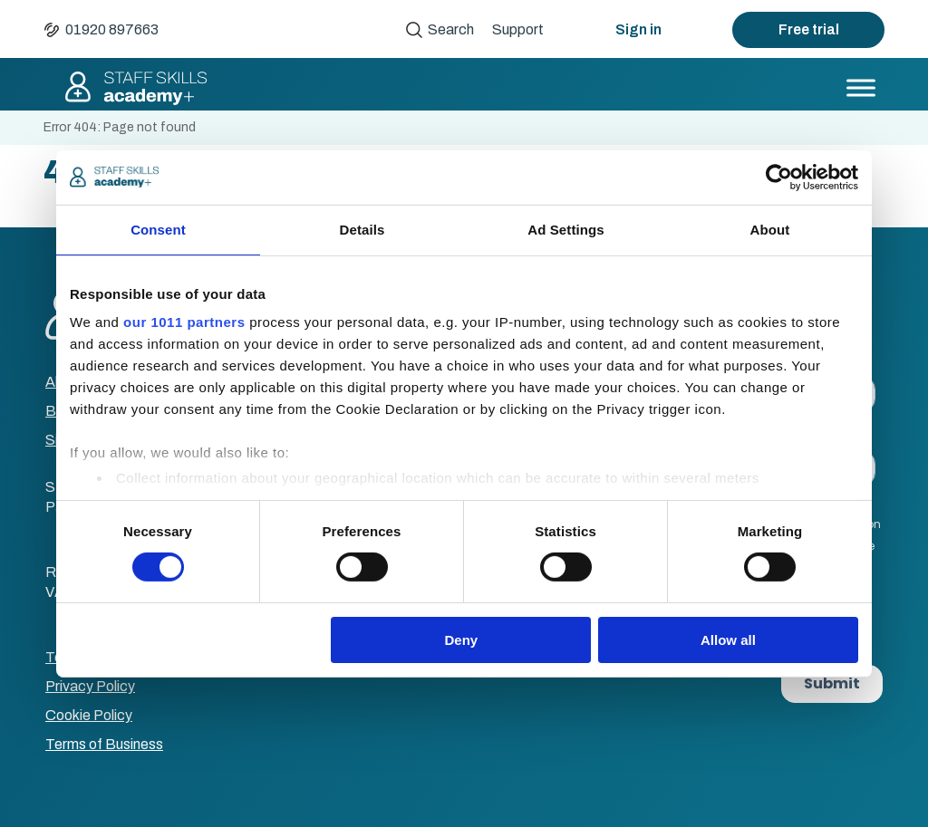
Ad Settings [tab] (565, 228)
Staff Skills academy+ (135, 88)
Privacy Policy (90, 686)
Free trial (808, 29)
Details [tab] (362, 228)
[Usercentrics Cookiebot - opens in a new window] (779, 176)
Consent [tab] (158, 228)
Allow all (728, 640)
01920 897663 (112, 29)
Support (518, 29)
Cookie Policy (88, 715)
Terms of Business (104, 744)
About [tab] (770, 228)
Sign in (638, 29)
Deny (461, 640)
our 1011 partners (184, 322)
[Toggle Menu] (860, 87)
